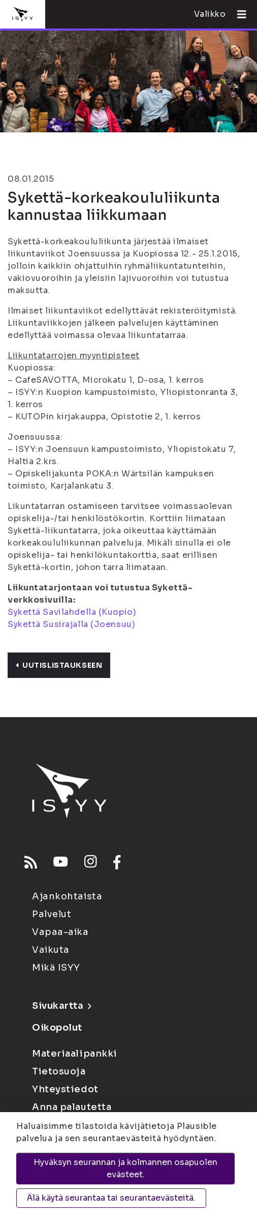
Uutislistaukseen (59, 665)
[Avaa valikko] (237, 14)
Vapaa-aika (60, 932)
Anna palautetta (71, 1107)
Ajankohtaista (67, 896)
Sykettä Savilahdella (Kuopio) (72, 612)
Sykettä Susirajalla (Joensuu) (71, 624)
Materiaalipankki (74, 1053)
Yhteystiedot (65, 1089)
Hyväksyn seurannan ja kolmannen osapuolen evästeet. (125, 1168)
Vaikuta (51, 949)
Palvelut (51, 914)
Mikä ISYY (56, 967)
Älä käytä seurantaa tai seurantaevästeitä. (111, 1198)
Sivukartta (61, 1005)
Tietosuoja (59, 1071)
